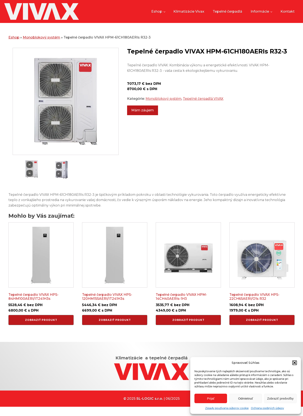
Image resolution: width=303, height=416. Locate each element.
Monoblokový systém (41, 40)
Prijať (211, 398)
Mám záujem (142, 113)
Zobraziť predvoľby (280, 398)
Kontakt (287, 13)
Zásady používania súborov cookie (227, 408)
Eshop (156, 13)
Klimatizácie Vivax (188, 13)
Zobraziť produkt (41, 322)
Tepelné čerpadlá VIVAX (203, 101)
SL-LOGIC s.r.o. (149, 403)
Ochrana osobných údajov (267, 408)
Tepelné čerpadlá (227, 13)
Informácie (260, 13)
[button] (294, 363)
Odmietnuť (245, 398)
